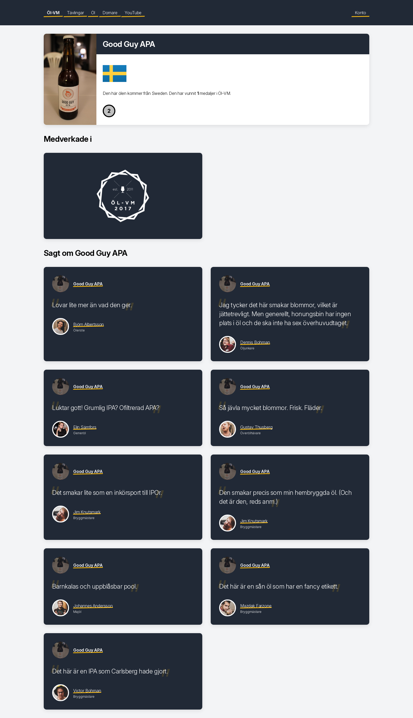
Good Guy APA (88, 283)
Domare (109, 12)
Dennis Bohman (255, 342)
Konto (360, 12)
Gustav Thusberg (256, 427)
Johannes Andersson (93, 605)
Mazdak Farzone (256, 605)
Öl (93, 12)
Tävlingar (75, 12)
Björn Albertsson (88, 324)
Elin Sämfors (84, 427)
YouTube (133, 12)
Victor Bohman (87, 690)
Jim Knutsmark (87, 512)
